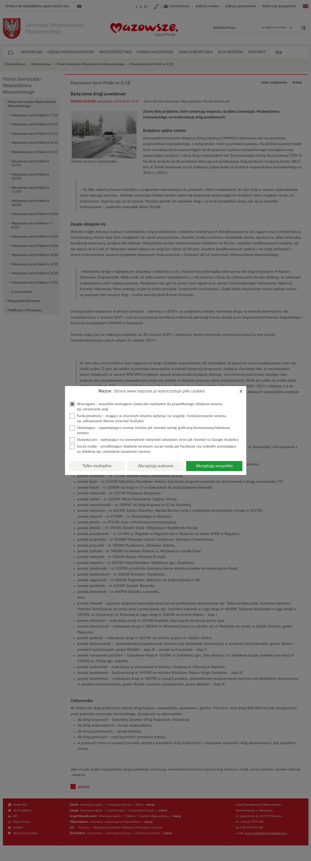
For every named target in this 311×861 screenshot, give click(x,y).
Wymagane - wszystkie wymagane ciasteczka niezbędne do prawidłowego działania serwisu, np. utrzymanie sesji (146, 406)
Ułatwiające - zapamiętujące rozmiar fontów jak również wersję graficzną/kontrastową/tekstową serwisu (150, 430)
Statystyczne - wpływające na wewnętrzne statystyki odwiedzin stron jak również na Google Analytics (154, 439)
